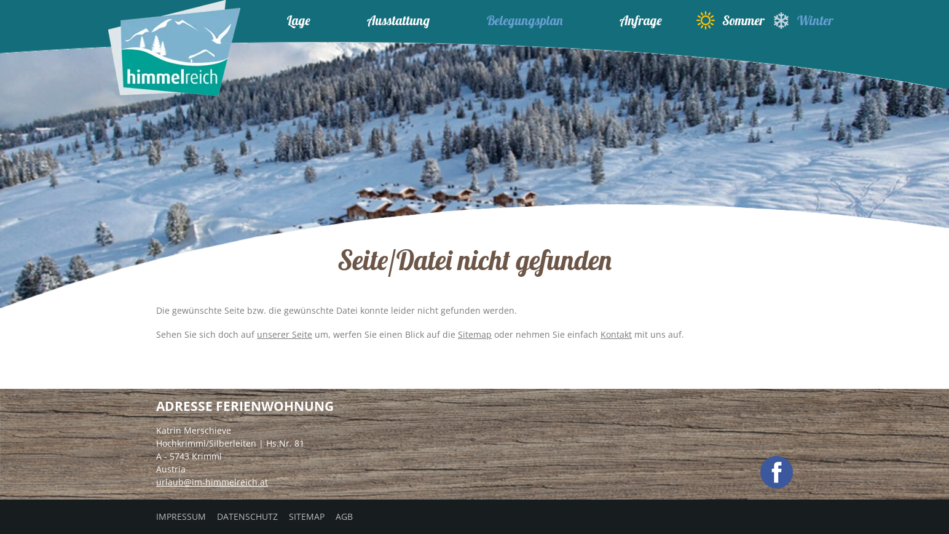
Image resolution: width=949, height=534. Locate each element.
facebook (776, 472)
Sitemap (475, 334)
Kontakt (616, 334)
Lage (298, 20)
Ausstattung (398, 20)
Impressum (181, 516)
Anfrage (641, 20)
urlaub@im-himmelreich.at (212, 482)
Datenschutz (247, 516)
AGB (344, 516)
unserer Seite (284, 334)
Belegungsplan (525, 20)
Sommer (730, 20)
